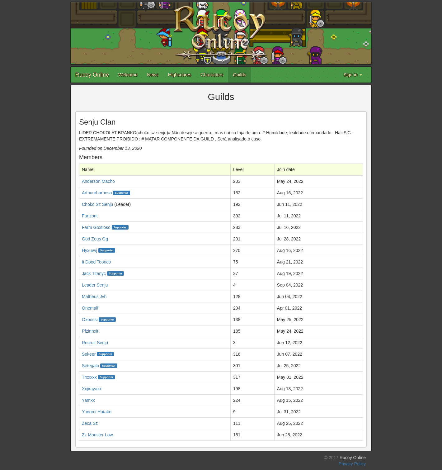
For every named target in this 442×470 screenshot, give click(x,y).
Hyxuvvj (89, 250)
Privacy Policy (352, 463)
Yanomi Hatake (96, 411)
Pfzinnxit (90, 331)
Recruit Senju (95, 342)
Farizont (90, 215)
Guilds (239, 74)
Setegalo (90, 365)
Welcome (128, 74)
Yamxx (88, 400)
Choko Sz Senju (97, 204)
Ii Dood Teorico (96, 261)
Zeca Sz (90, 423)
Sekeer (89, 354)
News (153, 74)
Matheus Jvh (94, 296)
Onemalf (90, 308)
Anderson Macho (98, 181)
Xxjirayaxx (92, 388)
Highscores (179, 74)
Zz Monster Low (97, 434)
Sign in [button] (352, 74)
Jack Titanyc (94, 273)
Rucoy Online (92, 75)
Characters (212, 74)
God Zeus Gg (95, 238)
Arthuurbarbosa (97, 192)
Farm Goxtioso (96, 227)
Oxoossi (90, 319)
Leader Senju (95, 284)
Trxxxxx (89, 377)
